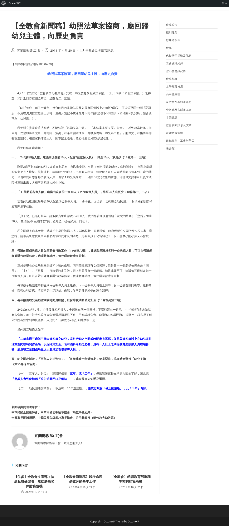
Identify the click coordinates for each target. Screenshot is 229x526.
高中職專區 (173, 94)
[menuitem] (3, 3)
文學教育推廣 (174, 86)
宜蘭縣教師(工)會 (29, 50)
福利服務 (171, 32)
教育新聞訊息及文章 (178, 125)
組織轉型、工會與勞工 (180, 140)
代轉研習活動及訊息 (178, 55)
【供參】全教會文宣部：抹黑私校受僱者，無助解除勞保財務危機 (34, 481)
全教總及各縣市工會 (178, 110)
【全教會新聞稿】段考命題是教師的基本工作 (82, 479)
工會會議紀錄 (174, 63)
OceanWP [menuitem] (15, 3)
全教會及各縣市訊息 (100, 50)
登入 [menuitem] (224, 3)
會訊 (169, 48)
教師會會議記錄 (176, 71)
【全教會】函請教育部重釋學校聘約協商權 (131, 479)
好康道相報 (173, 40)
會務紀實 (171, 79)
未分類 (170, 148)
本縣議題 (171, 117)
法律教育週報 (174, 133)
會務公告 (171, 25)
